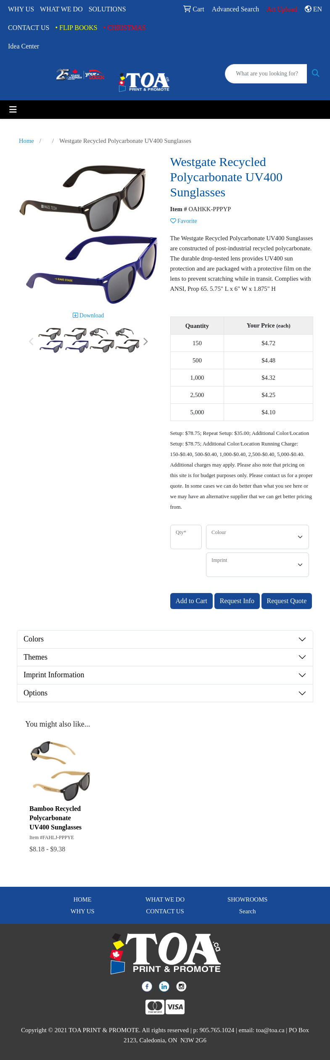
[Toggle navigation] (13, 109)
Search (247, 911)
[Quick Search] (266, 73)
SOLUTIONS (107, 9)
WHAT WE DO (61, 9)
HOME (83, 899)
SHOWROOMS (247, 899)
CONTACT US (28, 27)
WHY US (21, 9)
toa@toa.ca (270, 1030)
